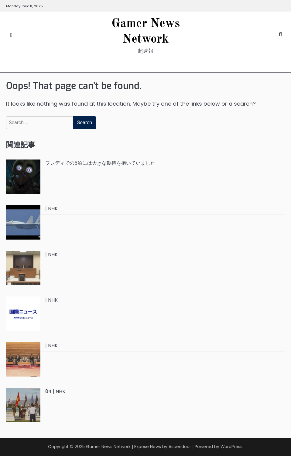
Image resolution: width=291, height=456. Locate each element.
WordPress (231, 447)
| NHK (51, 208)
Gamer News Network (108, 447)
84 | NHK (55, 391)
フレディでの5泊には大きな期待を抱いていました (100, 163)
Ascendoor (180, 447)
